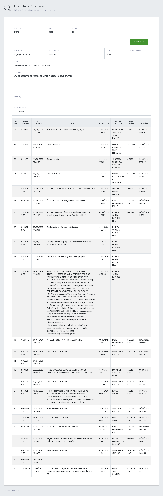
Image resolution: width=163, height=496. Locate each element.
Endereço (18, 97)
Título (16, 62)
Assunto (17, 72)
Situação (110, 51)
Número (18, 28)
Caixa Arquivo (135, 51)
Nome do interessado (23, 108)
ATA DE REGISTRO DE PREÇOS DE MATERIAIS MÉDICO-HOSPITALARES (81, 83)
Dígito (75, 28)
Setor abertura (55, 51)
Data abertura (19, 51)
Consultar (139, 42)
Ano (51, 28)
